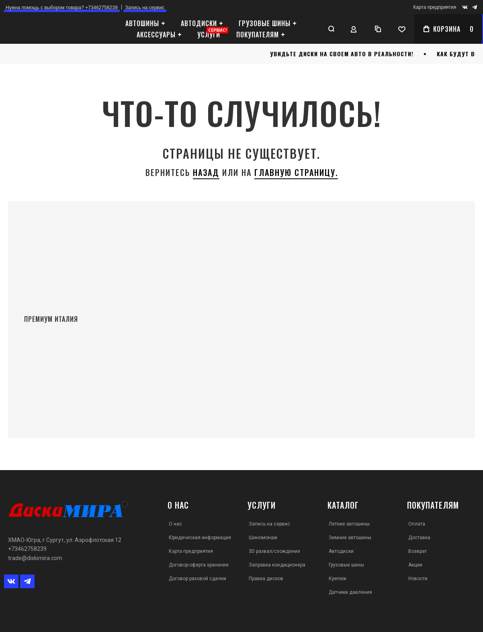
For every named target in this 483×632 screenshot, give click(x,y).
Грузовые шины (346, 565)
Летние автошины (349, 524)
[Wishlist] (401, 29)
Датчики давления (350, 592)
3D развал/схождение (274, 551)
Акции (415, 565)
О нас (175, 524)
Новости (418, 578)
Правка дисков (266, 578)
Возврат (417, 551)
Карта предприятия (434, 7)
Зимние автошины (350, 537)
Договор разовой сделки (197, 578)
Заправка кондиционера (277, 565)
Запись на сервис (269, 524)
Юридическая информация (200, 537)
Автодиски (341, 551)
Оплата (416, 524)
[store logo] (50, 29)
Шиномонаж (263, 537)
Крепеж (337, 578)
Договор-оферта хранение (199, 565)
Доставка (419, 537)
